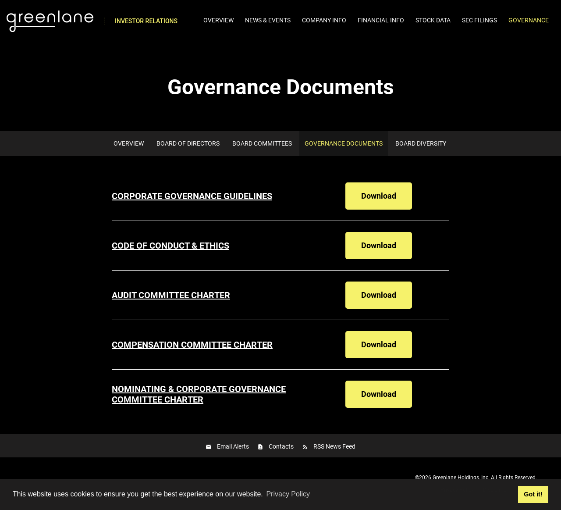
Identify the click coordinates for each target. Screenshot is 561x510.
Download (386, 195)
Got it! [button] (533, 494)
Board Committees (262, 143)
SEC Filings (479, 20)
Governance (528, 20)
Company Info (324, 20)
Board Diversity (420, 143)
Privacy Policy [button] (288, 494)
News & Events (268, 20)
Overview (218, 20)
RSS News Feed (334, 446)
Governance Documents (344, 143)
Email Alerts (233, 446)
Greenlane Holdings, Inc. (461, 477)
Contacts (281, 446)
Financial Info (381, 20)
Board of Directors (188, 143)
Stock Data (433, 20)
